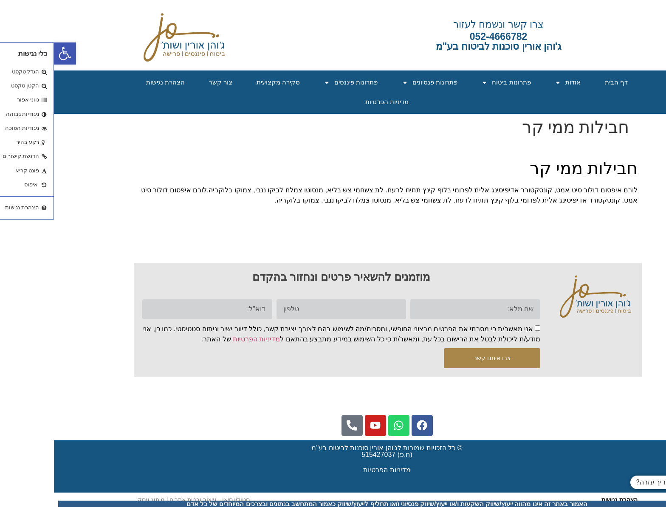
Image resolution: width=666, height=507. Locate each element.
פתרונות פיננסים (297, 82)
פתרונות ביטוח (452, 82)
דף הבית (562, 82)
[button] (11, 53)
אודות (514, 82)
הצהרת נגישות (111, 82)
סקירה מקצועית (224, 82)
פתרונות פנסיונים (376, 82)
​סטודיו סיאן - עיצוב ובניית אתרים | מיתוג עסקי (139, 499)
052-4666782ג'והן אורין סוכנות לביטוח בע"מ (445, 41)
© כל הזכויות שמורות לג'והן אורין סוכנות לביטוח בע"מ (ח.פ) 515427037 (332, 451)
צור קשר (166, 82)
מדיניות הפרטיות (333, 101)
